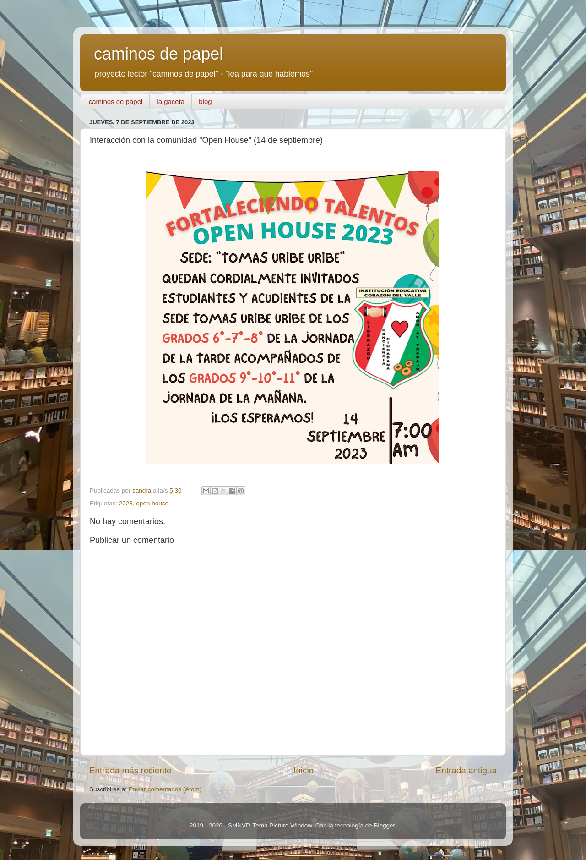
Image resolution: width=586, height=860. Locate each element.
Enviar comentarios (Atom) (165, 789)
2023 (126, 503)
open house (152, 503)
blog (205, 101)
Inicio (303, 770)
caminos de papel (158, 53)
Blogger (384, 825)
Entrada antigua (466, 770)
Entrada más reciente (130, 770)
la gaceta (170, 101)
